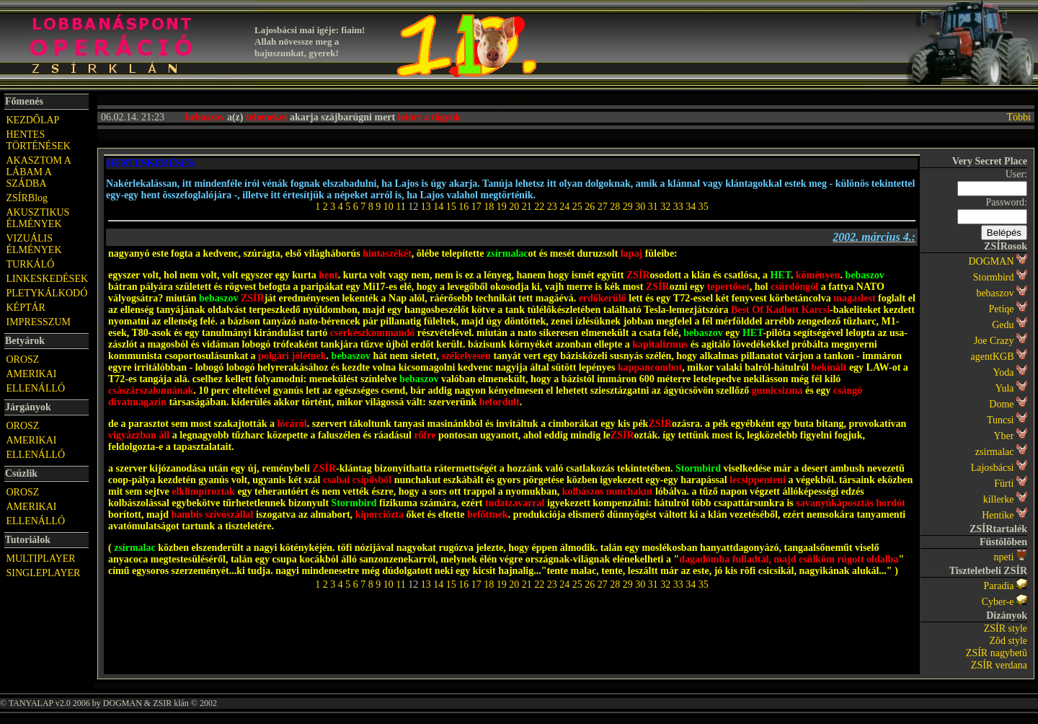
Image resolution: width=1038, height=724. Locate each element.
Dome (1001, 404)
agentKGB (992, 356)
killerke (998, 499)
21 (527, 206)
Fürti (1003, 483)
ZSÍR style (1005, 628)
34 (691, 206)
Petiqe (1001, 309)
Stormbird (993, 277)
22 (539, 206)
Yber (1004, 436)
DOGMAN (991, 261)
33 (678, 206)
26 (590, 206)
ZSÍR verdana (999, 665)
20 (514, 206)
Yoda (1003, 372)
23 (552, 206)
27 (603, 206)
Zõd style (1009, 640)
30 (640, 206)
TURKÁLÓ (30, 264)
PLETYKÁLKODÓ (47, 293)
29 (628, 206)
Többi (1019, 117)
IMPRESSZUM (38, 322)
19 (502, 206)
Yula (1004, 388)
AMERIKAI (31, 373)
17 (476, 206)
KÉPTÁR (25, 307)
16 (463, 206)
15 (451, 206)
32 (665, 206)
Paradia (999, 585)
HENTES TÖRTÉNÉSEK (38, 140)
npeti (1004, 557)
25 (577, 206)
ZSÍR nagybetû (996, 653)
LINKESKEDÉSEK (47, 278)
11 (400, 206)
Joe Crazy (994, 340)
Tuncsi (1000, 420)
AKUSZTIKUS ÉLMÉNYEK (38, 218)
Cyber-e (998, 601)
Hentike (997, 515)
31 (653, 206)
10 (388, 206)
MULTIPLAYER (41, 558)
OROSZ (23, 359)
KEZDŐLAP (33, 120)
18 (489, 206)
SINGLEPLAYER (43, 573)
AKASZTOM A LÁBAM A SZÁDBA (38, 172)
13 (426, 206)
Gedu (1002, 324)
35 (703, 206)
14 (438, 206)
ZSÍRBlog (27, 198)
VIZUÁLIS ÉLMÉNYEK (34, 244)
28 (615, 206)
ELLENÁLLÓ (36, 388)
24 (564, 206)
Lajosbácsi (992, 467)
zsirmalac (994, 451)
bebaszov (994, 293)
